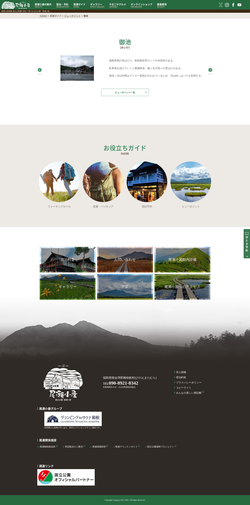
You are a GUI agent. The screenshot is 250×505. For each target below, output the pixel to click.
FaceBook (233, 5)
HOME (43, 15)
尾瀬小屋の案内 (43, 5)
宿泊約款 (181, 377)
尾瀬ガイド (79, 5)
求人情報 (181, 372)
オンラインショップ (141, 5)
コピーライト (183, 387)
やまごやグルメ (117, 5)
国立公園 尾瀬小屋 (16, 5)
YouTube (239, 5)
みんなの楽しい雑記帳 (189, 392)
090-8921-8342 (123, 383)
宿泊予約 (147, 206)
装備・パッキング (103, 206)
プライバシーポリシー (189, 382)
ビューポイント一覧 (125, 92)
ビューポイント (72, 15)
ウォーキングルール (59, 206)
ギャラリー (97, 5)
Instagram (227, 5)
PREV (39, 74)
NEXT (210, 74)
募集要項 (162, 5)
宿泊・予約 (62, 5)
